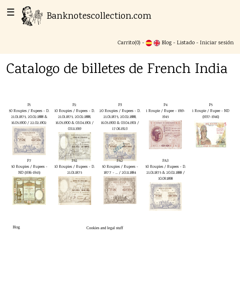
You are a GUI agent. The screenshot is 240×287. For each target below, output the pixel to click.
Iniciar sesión (217, 43)
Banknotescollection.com (86, 17)
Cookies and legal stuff (104, 228)
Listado (186, 43)
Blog (167, 43)
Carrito (126, 43)
